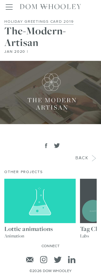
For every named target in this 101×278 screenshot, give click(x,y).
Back (82, 158)
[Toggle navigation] (9, 7)
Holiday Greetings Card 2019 (39, 22)
